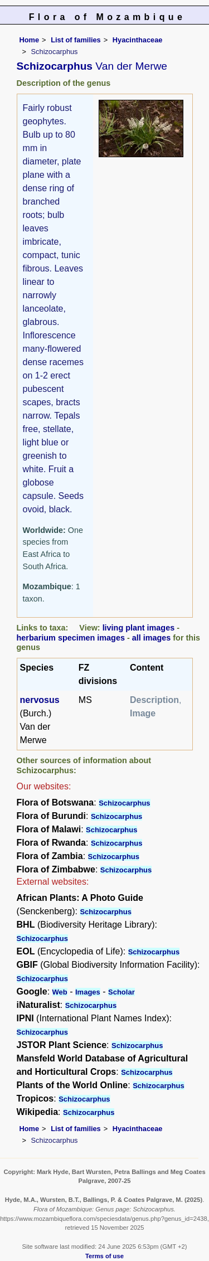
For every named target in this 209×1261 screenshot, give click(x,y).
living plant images (139, 627)
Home (30, 40)
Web (59, 992)
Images (87, 992)
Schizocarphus (124, 803)
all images (151, 637)
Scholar (121, 992)
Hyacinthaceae (138, 40)
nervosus (40, 700)
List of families (76, 40)
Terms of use (104, 1256)
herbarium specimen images (71, 637)
